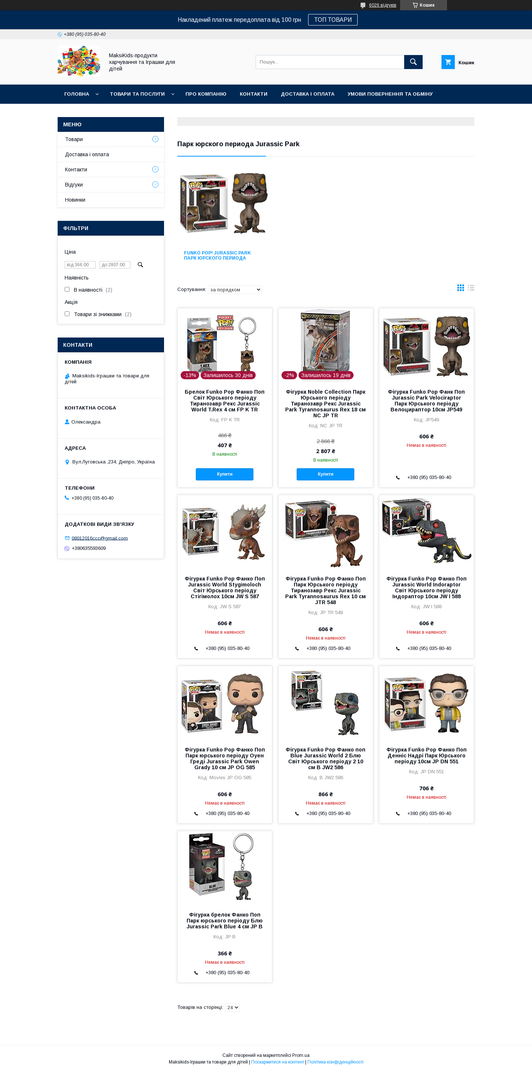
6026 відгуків (382, 5)
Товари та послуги (137, 94)
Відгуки (74, 185)
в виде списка (471, 289)
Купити (224, 474)
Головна (76, 94)
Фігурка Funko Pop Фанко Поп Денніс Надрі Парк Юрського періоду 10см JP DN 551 (426, 755)
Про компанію (205, 94)
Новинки (76, 113)
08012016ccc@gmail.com (100, 538)
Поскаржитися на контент (277, 1062)
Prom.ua (301, 1055)
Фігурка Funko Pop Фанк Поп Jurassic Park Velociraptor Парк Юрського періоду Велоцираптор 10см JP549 (426, 400)
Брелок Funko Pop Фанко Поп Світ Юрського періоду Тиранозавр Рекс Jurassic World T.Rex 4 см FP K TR (225, 400)
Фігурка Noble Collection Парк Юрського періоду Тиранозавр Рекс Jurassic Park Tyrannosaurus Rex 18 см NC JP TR (325, 403)
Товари (74, 139)
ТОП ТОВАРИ (333, 20)
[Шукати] (413, 62)
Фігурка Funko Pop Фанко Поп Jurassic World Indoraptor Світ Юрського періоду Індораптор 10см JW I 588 (426, 587)
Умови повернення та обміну (390, 94)
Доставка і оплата (307, 94)
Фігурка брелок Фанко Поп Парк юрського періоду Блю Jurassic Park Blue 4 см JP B (225, 920)
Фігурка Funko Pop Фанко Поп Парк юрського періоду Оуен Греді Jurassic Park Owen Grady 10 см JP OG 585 (225, 758)
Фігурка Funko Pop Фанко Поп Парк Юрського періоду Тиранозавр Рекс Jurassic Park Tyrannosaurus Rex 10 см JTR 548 (325, 590)
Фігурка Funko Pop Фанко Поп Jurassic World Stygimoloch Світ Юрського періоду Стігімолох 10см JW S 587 (225, 587)
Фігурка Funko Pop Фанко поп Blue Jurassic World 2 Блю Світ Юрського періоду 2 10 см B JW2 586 (325, 758)
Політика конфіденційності (335, 1062)
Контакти (253, 94)
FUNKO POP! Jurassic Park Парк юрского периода (217, 255)
